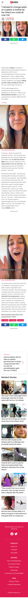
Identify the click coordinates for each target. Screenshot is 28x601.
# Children (12, 320)
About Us (14, 546)
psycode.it (14, 553)
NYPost (5, 102)
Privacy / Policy (14, 581)
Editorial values (14, 567)
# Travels (5, 320)
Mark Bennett (10, 18)
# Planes (20, 320)
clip (6, 153)
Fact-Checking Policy (14, 561)
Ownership (14, 570)
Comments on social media (14, 573)
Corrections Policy (14, 564)
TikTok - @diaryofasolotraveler (8, 150)
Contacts (14, 550)
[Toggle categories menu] (2, 2)
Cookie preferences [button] (14, 584)
